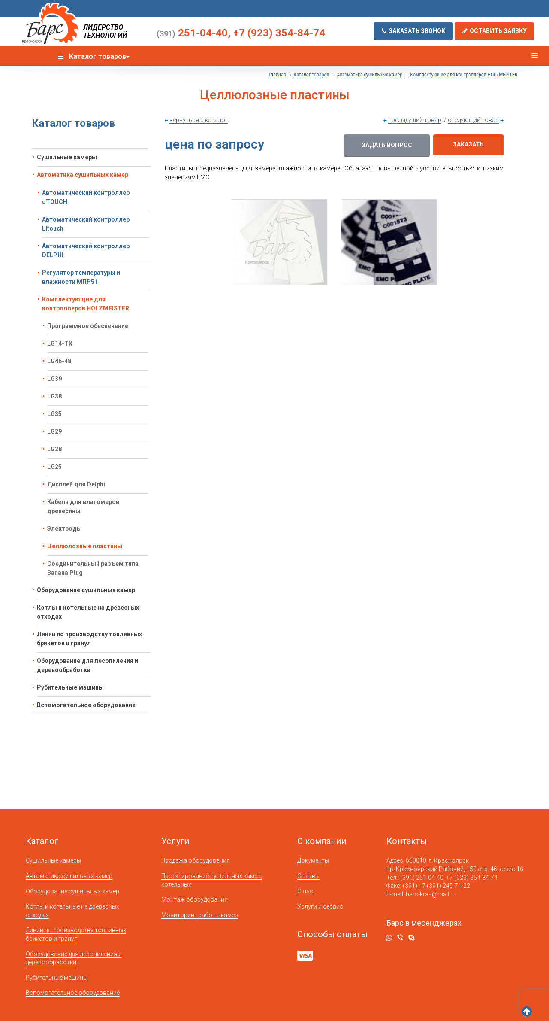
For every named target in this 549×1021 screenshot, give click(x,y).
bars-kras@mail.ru (431, 894)
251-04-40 (192, 33)
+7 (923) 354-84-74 (279, 33)
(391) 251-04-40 (421, 877)
